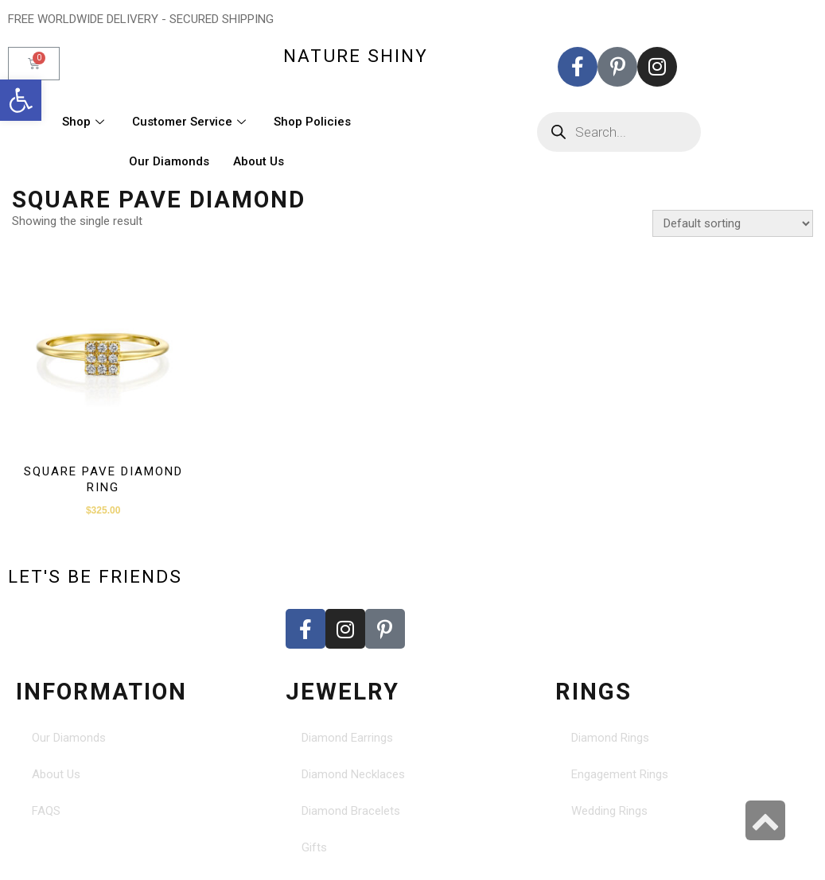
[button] (20, 100)
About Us (258, 161)
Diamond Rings (610, 738)
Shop (85, 121)
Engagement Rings (619, 774)
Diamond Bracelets (351, 811)
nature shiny (355, 55)
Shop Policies (312, 121)
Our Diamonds (169, 161)
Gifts (314, 847)
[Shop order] (732, 223)
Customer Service (191, 121)
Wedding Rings (609, 811)
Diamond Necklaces (353, 774)
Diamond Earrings (347, 738)
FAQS (46, 811)
